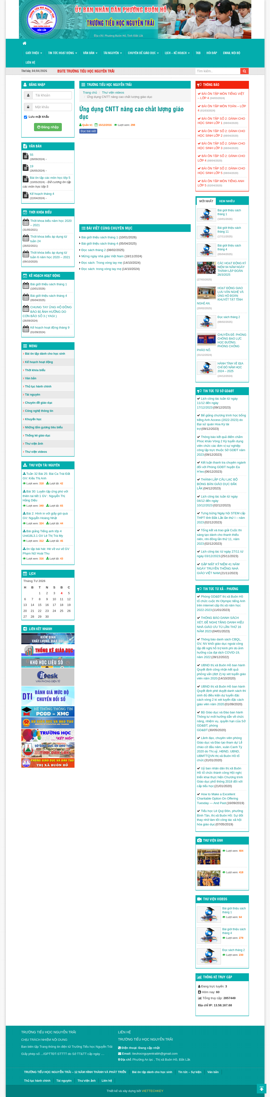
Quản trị (87, 124)
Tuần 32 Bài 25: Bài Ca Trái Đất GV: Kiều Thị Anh (46, 476)
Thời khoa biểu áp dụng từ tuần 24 (48, 239)
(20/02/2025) (204, 308)
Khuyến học (33, 419)
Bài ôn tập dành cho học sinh (45, 353)
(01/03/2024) (207, 110)
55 (31, 155)
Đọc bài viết (88, 131)
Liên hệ (30, 62)
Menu (33, 346)
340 (41, 505)
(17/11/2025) (225, 236)
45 (61, 540)
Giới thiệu (34, 53)
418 (241, 872)
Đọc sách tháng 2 (93, 250)
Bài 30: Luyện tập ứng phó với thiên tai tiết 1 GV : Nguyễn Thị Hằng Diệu (45, 496)
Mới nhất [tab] (206, 201)
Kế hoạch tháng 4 (42, 194)
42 (61, 483)
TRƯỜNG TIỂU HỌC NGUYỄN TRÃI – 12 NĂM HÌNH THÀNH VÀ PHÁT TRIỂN (75, 1072)
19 (31, 166)
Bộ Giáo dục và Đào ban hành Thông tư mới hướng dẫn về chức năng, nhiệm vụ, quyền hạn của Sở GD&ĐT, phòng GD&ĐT (221, 721)
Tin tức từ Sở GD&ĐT (218, 391)
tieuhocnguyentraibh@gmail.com (155, 1053)
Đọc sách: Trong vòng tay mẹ (101, 262)
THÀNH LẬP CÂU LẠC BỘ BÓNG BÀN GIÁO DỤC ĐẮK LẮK (217, 484)
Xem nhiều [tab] (227, 201)
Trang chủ (90, 92)
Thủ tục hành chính (38, 386)
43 (61, 558)
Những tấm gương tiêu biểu (44, 427)
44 (61, 523)
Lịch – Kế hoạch (177, 53)
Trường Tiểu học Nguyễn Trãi (109, 85)
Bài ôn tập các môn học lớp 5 (50, 177)
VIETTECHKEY (152, 1091)
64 (240, 917)
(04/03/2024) (217, 98)
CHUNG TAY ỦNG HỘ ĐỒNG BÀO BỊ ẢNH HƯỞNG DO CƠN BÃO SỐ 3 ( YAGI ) (47, 311)
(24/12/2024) (225, 376)
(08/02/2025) (225, 321)
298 (133, 124)
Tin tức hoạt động (62, 53)
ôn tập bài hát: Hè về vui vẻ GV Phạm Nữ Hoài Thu (46, 551)
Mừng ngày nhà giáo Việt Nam (102, 256)
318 (41, 483)
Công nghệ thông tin (39, 411)
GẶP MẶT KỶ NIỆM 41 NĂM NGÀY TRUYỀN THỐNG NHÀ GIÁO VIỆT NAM (218, 568)
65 (61, 505)
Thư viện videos (113, 92)
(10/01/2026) (225, 219)
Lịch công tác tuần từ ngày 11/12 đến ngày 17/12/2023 (217, 403)
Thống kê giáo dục (37, 435)
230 (241, 954)
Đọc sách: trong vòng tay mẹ (101, 269)
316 (41, 558)
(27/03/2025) (204, 279)
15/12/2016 (105, 124)
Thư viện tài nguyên (44, 465)
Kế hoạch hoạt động (44, 276)
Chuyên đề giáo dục (143, 53)
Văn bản (90, 53)
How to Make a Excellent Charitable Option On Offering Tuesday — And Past (217, 798)
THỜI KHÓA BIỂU (40, 212)
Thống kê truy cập (217, 977)
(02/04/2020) (214, 185)
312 (41, 540)
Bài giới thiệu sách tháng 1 (99, 237)
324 (41, 523)
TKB (198, 53)
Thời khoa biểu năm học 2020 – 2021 (51, 223)
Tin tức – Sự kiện (189, 1072)
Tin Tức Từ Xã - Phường (220, 589)
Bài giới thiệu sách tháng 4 (99, 243)
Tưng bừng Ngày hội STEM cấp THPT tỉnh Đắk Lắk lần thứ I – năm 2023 (221, 517)
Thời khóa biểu (35, 370)
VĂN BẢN (35, 146)
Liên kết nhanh (40, 629)
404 (241, 850)
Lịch (32, 574)
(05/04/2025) (225, 254)
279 (241, 937)
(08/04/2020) (230, 123)
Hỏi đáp (212, 53)
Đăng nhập (37, 85)
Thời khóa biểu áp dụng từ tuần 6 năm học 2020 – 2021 (50, 255)
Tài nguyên (112, 53)
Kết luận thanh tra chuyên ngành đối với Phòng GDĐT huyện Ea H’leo (221, 467)
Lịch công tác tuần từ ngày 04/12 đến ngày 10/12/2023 (217, 501)
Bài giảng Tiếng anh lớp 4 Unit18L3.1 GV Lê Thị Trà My (43, 533)
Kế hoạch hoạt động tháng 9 (49, 327)
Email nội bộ (231, 53)
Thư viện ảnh (34, 443)
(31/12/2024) (204, 354)
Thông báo (211, 85)
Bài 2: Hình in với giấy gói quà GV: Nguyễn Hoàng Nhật (45, 516)
